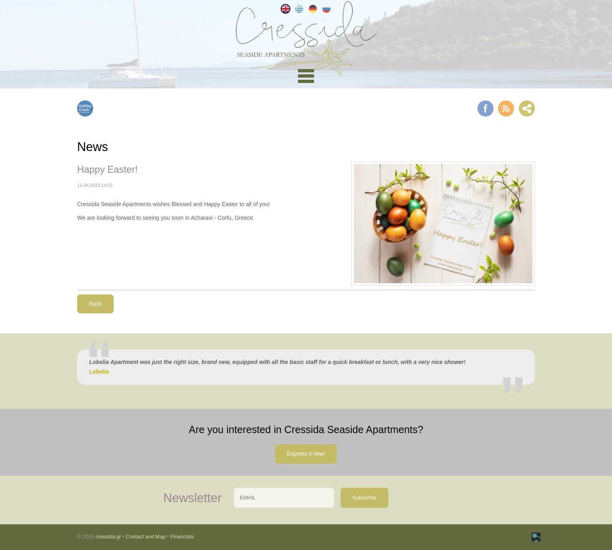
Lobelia (99, 371)
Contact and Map (145, 537)
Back (95, 304)
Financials (182, 537)
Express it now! (306, 453)
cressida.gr (108, 537)
